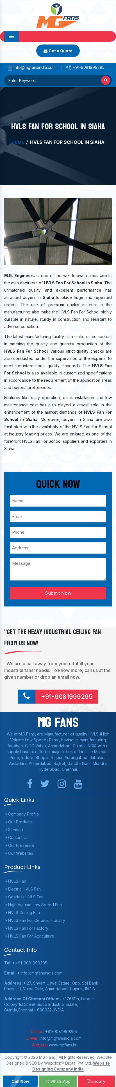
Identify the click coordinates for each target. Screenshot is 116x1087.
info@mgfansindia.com (31, 67)
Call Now (20, 1081)
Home (18, 142)
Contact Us (17, 837)
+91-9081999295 (85, 67)
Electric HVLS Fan (23, 889)
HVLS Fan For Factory (27, 928)
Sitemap (14, 829)
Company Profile (22, 814)
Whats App (58, 1081)
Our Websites (19, 853)
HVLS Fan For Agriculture (30, 936)
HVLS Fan (16, 881)
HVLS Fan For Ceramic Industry (35, 920)
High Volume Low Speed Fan (34, 904)
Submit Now (58, 593)
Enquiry (96, 1081)
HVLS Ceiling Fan (23, 912)
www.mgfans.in (62, 1045)
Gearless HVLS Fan (25, 896)
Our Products (19, 821)
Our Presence (20, 845)
